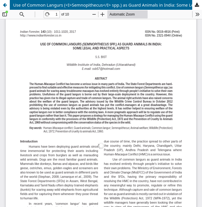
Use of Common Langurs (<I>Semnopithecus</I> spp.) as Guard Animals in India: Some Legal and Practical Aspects (107, 5)
